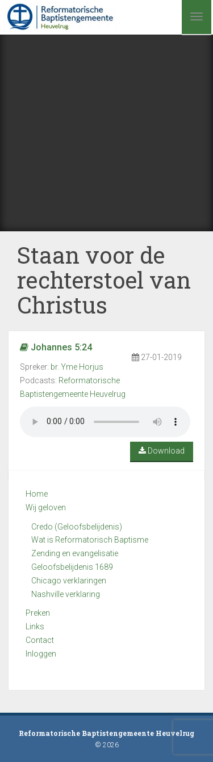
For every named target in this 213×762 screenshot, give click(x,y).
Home (37, 493)
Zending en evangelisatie (74, 553)
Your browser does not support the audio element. (105, 422)
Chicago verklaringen (68, 580)
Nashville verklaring (65, 594)
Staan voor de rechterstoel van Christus (104, 280)
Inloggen (41, 653)
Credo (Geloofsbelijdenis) (76, 526)
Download (162, 450)
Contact (40, 640)
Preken (38, 612)
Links (35, 626)
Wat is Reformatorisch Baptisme (89, 539)
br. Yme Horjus (77, 366)
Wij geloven (46, 507)
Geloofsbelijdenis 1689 (72, 567)
